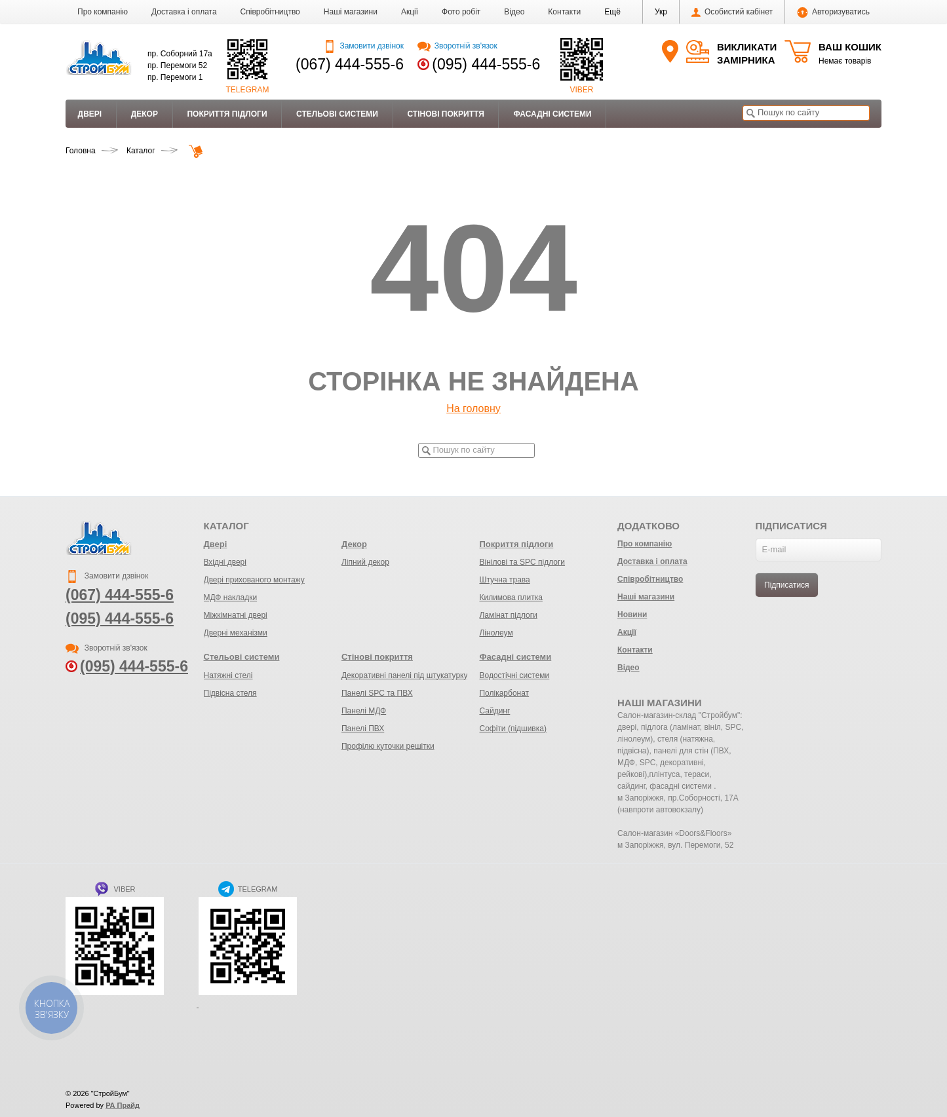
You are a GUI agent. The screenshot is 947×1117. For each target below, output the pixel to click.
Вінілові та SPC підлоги (522, 562)
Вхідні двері (225, 562)
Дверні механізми (235, 632)
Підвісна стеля (230, 693)
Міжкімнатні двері (235, 615)
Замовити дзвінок (363, 45)
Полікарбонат (504, 693)
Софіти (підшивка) (512, 728)
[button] (612, 12)
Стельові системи (337, 114)
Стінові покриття (445, 114)
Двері (90, 114)
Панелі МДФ (363, 710)
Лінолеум (495, 632)
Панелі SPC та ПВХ (377, 693)
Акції (409, 11)
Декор (144, 114)
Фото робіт (461, 11)
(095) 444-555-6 (486, 64)
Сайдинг (494, 710)
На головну (473, 408)
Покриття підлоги (227, 114)
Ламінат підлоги (508, 615)
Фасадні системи (552, 114)
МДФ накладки (231, 597)
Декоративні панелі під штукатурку (404, 675)
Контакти (564, 11)
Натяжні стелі (228, 675)
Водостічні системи (514, 675)
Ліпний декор (365, 562)
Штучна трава (504, 579)
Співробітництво (270, 11)
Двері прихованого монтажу (254, 579)
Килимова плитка (510, 597)
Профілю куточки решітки (388, 746)
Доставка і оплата (184, 11)
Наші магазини (350, 11)
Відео (514, 11)
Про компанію (102, 11)
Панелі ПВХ (362, 728)
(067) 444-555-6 (350, 64)
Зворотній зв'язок (457, 45)
